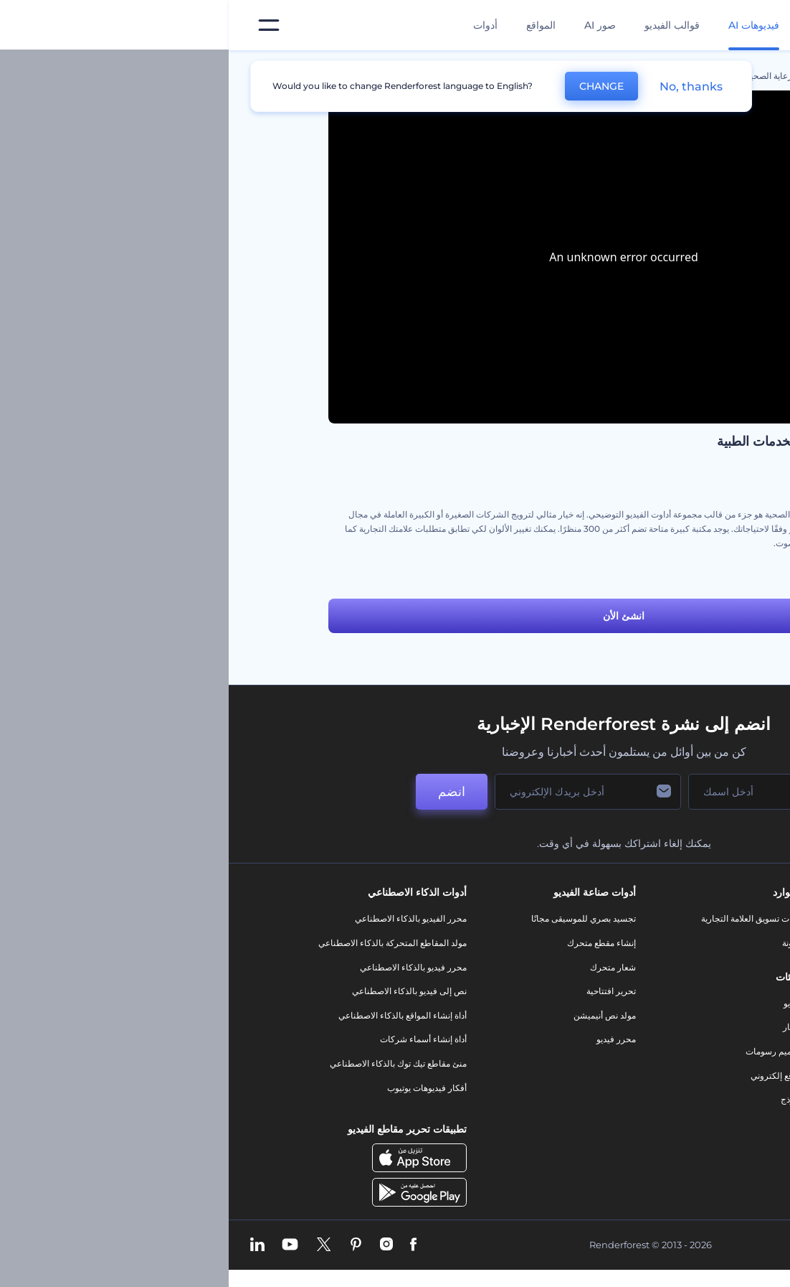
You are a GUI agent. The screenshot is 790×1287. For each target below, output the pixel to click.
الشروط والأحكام (669, 1063)
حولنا (691, 918)
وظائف (687, 967)
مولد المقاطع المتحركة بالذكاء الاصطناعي (164, 942)
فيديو (564, 1003)
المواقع (312, 25)
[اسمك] (531, 792)
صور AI (371, 25)
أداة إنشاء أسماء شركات (194, 1039)
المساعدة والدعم (669, 991)
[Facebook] (184, 1245)
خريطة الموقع (676, 1087)
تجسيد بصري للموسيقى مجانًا (355, 918)
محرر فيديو (387, 1039)
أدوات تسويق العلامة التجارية (522, 918)
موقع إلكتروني (547, 1075)
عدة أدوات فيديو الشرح (649, 576)
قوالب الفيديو (443, 25)
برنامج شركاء (676, 1111)
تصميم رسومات (545, 1051)
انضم (223, 792)
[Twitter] (95, 1245)
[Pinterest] (127, 1245)
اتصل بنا (686, 942)
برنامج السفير (675, 1136)
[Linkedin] (29, 1245)
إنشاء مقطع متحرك (372, 942)
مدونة (563, 942)
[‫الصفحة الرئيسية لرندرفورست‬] (756, 25)
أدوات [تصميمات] (256, 25)
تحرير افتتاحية (382, 991)
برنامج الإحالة (677, 1015)
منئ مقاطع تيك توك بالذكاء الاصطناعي (169, 1063)
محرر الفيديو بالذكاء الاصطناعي (182, 918)
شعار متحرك (384, 967)
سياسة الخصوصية (668, 1039)
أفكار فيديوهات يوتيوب (198, 1087)
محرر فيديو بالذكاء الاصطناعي (184, 967)
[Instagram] (157, 1245)
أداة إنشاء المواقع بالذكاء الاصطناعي (174, 1015)
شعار (563, 1026)
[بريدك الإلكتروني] (359, 792)
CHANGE (373, 86)
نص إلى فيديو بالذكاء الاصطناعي (180, 991)
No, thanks (462, 86)
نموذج (562, 1099)
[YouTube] (61, 1245)
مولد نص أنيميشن (376, 1015)
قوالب (625, 76)
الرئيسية (675, 76)
